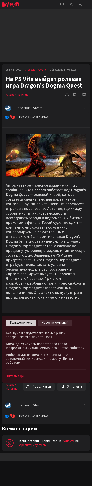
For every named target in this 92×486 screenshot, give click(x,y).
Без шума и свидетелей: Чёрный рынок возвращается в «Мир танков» (35, 335)
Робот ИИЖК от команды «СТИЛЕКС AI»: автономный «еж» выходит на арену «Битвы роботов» (39, 359)
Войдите (68, 441)
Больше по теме (21, 322)
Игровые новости (35, 70)
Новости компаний (55, 322)
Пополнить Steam (24, 108)
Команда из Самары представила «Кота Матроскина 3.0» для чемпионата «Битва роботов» (45, 346)
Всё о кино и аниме (26, 117)
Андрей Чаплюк (17, 95)
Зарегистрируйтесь (32, 445)
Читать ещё (15, 376)
